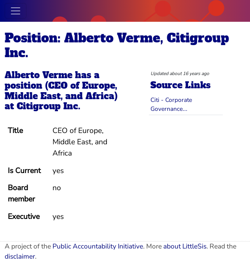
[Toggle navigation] (15, 11)
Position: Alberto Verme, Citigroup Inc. (117, 45)
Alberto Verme (38, 75)
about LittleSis (184, 246)
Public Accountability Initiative (97, 246)
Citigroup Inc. (48, 106)
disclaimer (20, 256)
